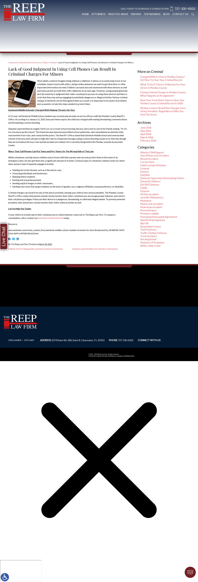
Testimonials (152, 14)
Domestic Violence (150, 181)
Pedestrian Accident (151, 207)
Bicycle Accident (149, 158)
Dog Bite (145, 174)
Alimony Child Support (152, 152)
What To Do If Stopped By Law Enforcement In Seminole (36, 248)
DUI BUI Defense (149, 184)
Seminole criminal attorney (50, 218)
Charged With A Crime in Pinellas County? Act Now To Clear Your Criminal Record (162, 78)
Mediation (145, 200)
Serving (136, 14)
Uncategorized (148, 239)
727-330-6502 (185, 9)
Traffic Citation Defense (153, 232)
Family (143, 187)
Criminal (52, 62)
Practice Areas (118, 14)
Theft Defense (148, 229)
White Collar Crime (150, 245)
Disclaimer (15, 340)
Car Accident (147, 161)
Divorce (144, 171)
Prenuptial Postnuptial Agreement (158, 216)
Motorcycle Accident (151, 203)
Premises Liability (149, 213)
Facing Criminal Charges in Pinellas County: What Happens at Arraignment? (163, 94)
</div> (21, 570)
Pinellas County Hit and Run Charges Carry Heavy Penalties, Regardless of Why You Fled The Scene (163, 111)
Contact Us (180, 14)
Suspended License (150, 226)
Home (85, 14)
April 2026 (145, 134)
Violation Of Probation (152, 242)
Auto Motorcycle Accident (154, 155)
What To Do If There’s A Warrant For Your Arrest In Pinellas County (162, 86)
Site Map (29, 340)
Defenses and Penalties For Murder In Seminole (94, 248)
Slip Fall (144, 223)
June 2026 (145, 127)
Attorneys (98, 14)
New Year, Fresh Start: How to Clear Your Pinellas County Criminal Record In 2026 (162, 102)
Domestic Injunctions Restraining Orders (162, 178)
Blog (166, 14)
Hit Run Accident (149, 194)
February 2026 (148, 140)
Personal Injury (148, 210)
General (144, 191)
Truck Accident (148, 236)
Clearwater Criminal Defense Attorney (24, 62)
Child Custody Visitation (153, 165)
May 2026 (145, 130)
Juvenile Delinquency (151, 197)
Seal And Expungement (152, 219)
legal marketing (109, 356)
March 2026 (146, 137)
